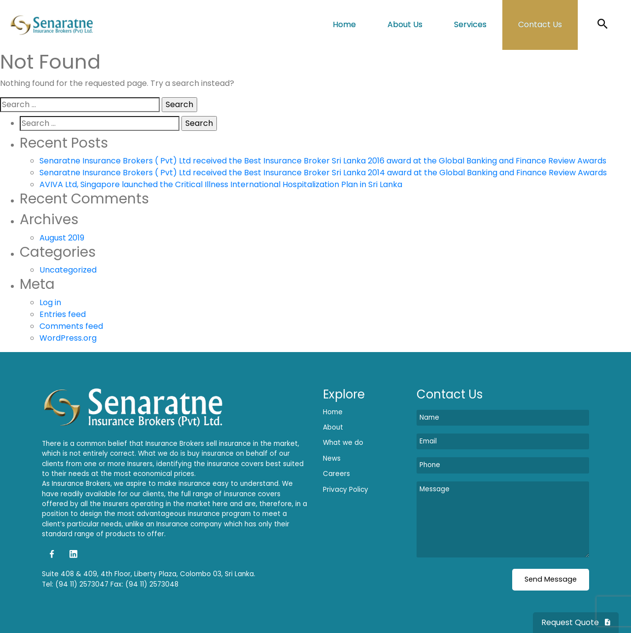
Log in (50, 302)
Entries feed (62, 314)
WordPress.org (68, 338)
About (333, 427)
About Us (404, 24)
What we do (343, 442)
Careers (336, 473)
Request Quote (575, 622)
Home (344, 24)
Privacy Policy (345, 489)
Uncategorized (68, 270)
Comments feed (71, 326)
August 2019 (61, 237)
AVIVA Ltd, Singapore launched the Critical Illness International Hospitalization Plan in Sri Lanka (220, 184)
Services (470, 24)
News (332, 458)
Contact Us (540, 24)
